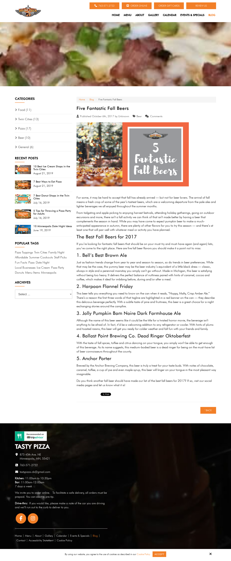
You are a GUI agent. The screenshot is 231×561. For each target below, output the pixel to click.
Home (82, 99)
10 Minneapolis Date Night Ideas (52, 226)
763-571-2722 (104, 5)
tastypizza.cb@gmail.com (35, 471)
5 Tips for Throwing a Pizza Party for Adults (52, 212)
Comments (156, 116)
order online (42, 492)
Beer (139, 116)
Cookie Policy (143, 554)
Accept (159, 554)
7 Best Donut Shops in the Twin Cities (51, 197)
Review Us (201, 5)
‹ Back (208, 410)
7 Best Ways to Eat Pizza (47, 181)
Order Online (136, 5)
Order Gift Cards (169, 5)
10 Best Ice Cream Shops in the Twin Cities (51, 168)
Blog (92, 99)
